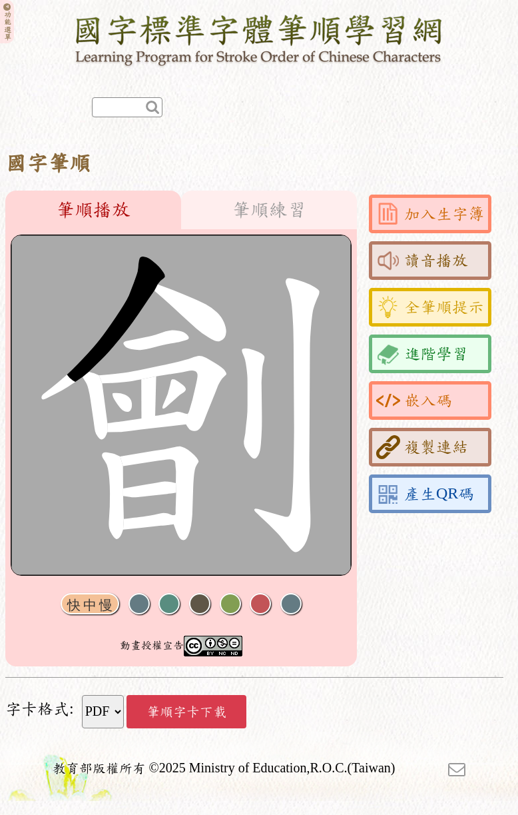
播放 (169, 604)
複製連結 (422, 447)
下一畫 (199, 604)
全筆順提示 (430, 307)
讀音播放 (422, 261)
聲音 (139, 604)
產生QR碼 (425, 494)
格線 (260, 604)
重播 (230, 604)
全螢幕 (291, 604)
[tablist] (181, 210)
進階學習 (422, 354)
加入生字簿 (430, 214)
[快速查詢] (127, 107)
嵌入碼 (414, 400)
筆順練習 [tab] (269, 210)
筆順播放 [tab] (93, 210)
